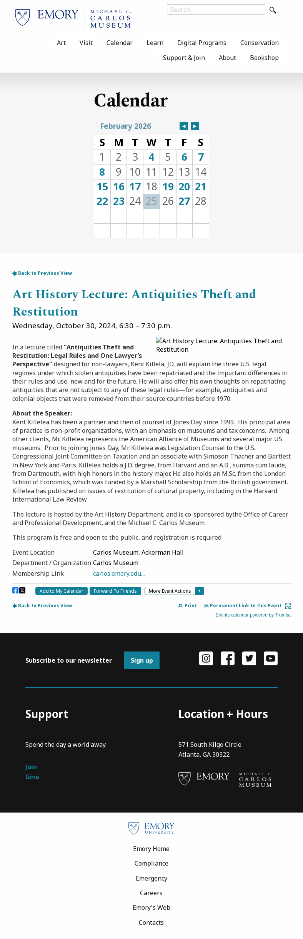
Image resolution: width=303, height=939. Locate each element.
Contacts (151, 922)
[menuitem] (61, 42)
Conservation (259, 42)
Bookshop (264, 57)
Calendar (120, 42)
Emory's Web (151, 907)
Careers (151, 893)
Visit (86, 42)
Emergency (151, 878)
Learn (155, 42)
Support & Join (184, 57)
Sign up (142, 660)
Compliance (151, 863)
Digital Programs (201, 42)
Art (61, 42)
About (227, 57)
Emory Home (151, 848)
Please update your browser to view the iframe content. (151, 177)
